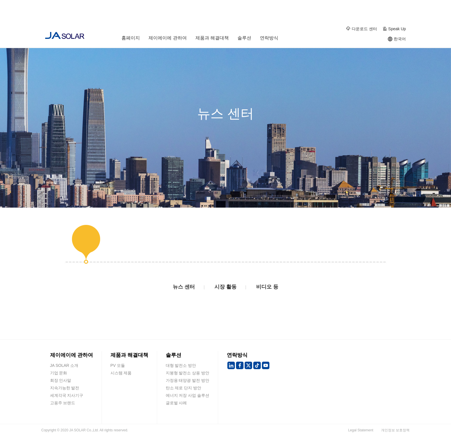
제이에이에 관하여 (168, 39)
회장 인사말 (60, 380)
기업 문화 (58, 373)
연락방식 (269, 39)
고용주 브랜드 (62, 403)
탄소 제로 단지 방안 (183, 388)
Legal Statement (360, 430)
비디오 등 (267, 287)
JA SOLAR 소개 (64, 365)
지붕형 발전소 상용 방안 (188, 373)
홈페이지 (130, 39)
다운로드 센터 (361, 28)
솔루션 (244, 39)
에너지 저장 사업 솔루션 (188, 395)
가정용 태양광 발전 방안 (188, 380)
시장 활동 (225, 287)
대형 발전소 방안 (181, 365)
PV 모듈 (118, 365)
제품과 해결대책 (212, 39)
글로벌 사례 (176, 403)
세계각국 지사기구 (66, 395)
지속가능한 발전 (64, 388)
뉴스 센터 (184, 287)
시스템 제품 (121, 373)
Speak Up (394, 28)
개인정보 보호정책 (395, 430)
